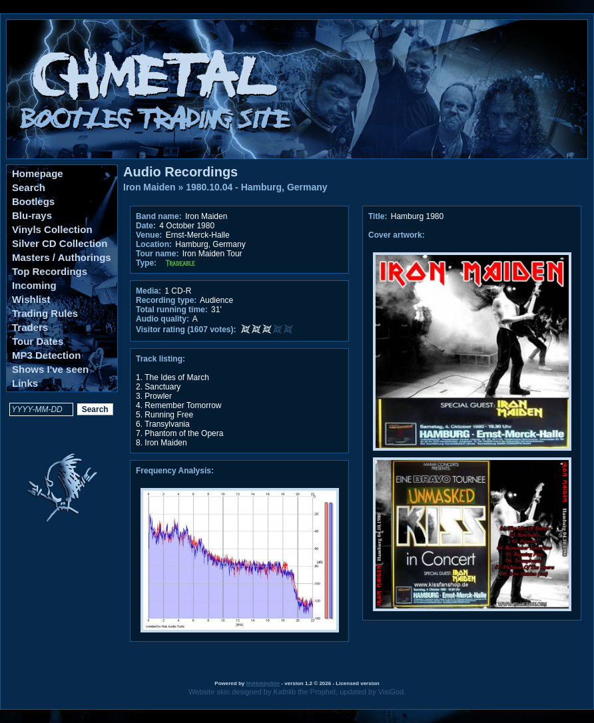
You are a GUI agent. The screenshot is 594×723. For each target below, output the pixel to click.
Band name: (159, 216)
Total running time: (172, 309)
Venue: (149, 235)
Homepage (37, 173)
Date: (146, 225)
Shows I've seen (50, 369)
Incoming (34, 285)
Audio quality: (162, 319)
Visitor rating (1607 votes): (186, 329)
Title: (379, 216)
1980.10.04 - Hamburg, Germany (256, 187)
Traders (30, 327)
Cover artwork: (396, 235)
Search (28, 187)
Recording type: (166, 300)
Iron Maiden (149, 187)
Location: (154, 244)
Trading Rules (45, 313)
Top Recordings (49, 271)
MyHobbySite (263, 683)
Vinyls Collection (52, 229)
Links (25, 383)
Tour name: (157, 253)
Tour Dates (37, 341)
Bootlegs (33, 201)
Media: (148, 291)
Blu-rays (32, 215)
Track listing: (160, 358)
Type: (146, 263)
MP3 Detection (46, 355)
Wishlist (31, 299)
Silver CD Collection (59, 243)
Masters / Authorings (61, 257)
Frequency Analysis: (175, 470)
